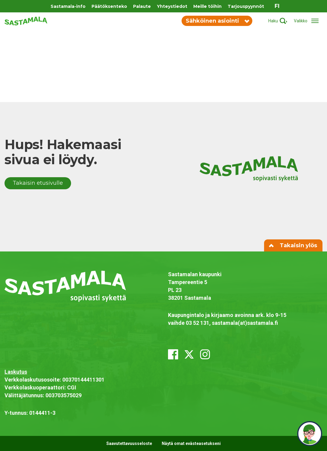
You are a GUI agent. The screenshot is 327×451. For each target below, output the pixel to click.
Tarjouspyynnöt (246, 6)
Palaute (142, 6)
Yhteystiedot (172, 6)
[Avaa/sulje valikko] (308, 21)
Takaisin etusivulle (38, 183)
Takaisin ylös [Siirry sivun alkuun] (293, 245)
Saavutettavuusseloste (129, 443)
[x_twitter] (189, 354)
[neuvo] (309, 433)
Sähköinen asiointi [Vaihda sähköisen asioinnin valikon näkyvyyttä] (217, 21)
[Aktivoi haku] (277, 21)
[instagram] (205, 354)
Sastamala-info (68, 6)
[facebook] (173, 354)
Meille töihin (207, 6)
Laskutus (16, 372)
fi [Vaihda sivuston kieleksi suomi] (277, 6)
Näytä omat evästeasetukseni (191, 443)
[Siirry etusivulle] (26, 20)
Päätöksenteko (109, 6)
